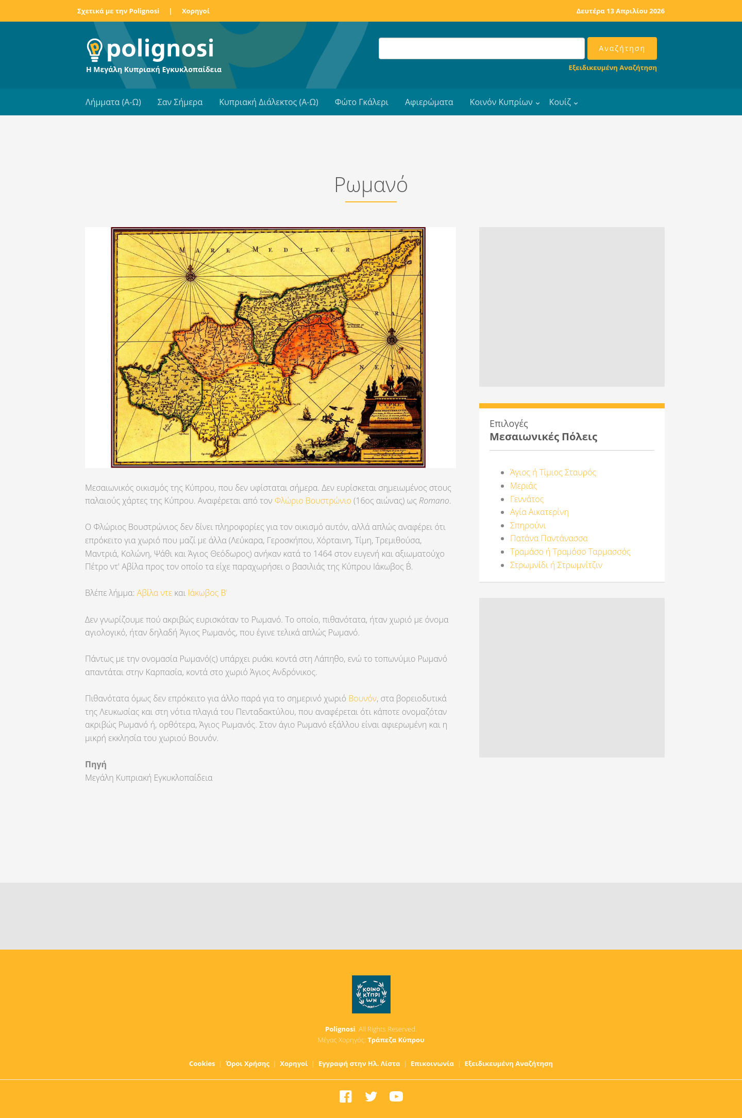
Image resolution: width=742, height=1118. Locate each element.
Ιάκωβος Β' (207, 592)
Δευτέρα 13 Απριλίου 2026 (621, 10)
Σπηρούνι (528, 525)
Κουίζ (560, 102)
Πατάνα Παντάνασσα (549, 538)
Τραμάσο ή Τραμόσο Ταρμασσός (570, 551)
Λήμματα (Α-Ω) (113, 102)
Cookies (202, 1063)
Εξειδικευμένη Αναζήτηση (613, 67)
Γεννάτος (527, 499)
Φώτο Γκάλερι (362, 102)
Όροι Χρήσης (247, 1063)
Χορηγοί (196, 10)
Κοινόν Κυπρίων (501, 102)
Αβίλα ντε (155, 592)
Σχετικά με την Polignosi (118, 10)
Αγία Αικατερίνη (539, 512)
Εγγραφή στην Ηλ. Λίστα (359, 1063)
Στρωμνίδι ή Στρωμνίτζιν (556, 565)
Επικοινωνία (432, 1063)
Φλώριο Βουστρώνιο (313, 500)
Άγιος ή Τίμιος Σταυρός (553, 472)
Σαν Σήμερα (180, 102)
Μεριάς (523, 485)
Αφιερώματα (429, 102)
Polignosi (340, 1029)
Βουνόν (362, 698)
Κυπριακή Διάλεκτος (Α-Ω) (268, 102)
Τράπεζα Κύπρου (395, 1039)
